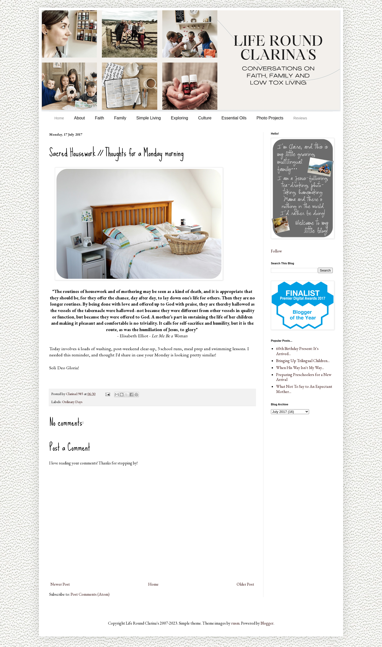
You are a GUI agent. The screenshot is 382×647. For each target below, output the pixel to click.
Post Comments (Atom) (90, 594)
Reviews (300, 118)
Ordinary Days (72, 401)
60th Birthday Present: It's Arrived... (297, 351)
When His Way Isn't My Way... (300, 367)
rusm (235, 623)
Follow (276, 251)
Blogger (267, 623)
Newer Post (60, 584)
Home (59, 118)
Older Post (245, 584)
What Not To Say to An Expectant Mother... (304, 389)
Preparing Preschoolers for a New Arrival (303, 377)
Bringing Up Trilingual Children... (303, 360)
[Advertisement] (296, 448)
